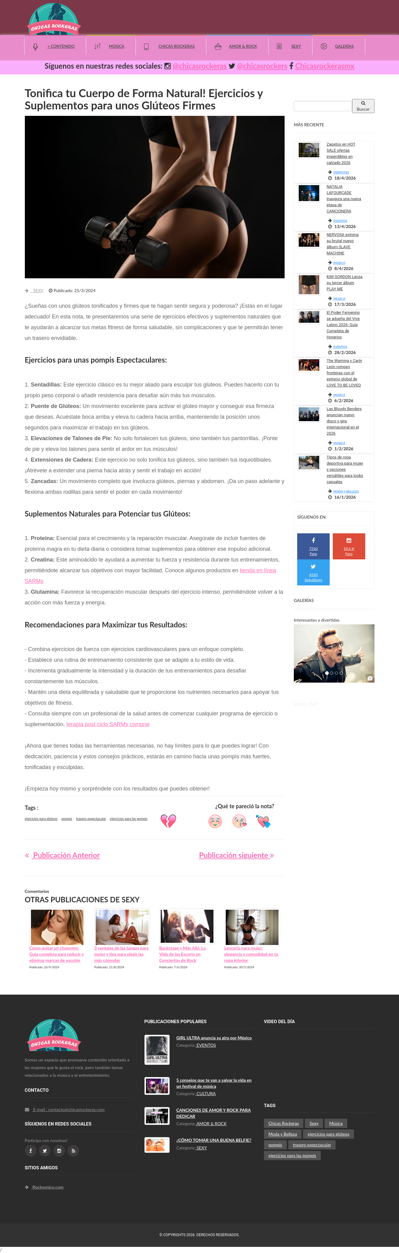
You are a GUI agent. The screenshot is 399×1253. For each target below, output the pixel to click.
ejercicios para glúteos (41, 819)
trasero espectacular (91, 819)
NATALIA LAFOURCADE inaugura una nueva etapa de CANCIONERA (344, 198)
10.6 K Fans (348, 547)
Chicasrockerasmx (325, 65)
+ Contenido (61, 46)
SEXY (34, 290)
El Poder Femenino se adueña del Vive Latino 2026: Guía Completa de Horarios (343, 324)
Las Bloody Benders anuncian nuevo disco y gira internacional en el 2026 (344, 421)
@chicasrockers (262, 65)
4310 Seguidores (313, 573)
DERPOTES (341, 172)
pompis (66, 819)
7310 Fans (313, 547)
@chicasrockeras (200, 65)
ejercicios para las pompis (129, 819)
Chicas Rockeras (177, 46)
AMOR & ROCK (211, 1123)
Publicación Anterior (62, 855)
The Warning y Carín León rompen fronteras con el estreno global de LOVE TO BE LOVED (344, 372)
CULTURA (206, 1093)
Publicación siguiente (236, 855)
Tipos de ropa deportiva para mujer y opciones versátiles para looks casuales (345, 469)
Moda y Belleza (283, 1134)
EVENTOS (340, 221)
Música (116, 46)
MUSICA (339, 263)
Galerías (344, 46)
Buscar (363, 106)
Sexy (296, 46)
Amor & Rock (243, 46)
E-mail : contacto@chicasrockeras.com (65, 1109)
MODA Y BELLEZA (346, 491)
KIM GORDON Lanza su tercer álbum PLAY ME (345, 282)
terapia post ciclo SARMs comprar (108, 724)
